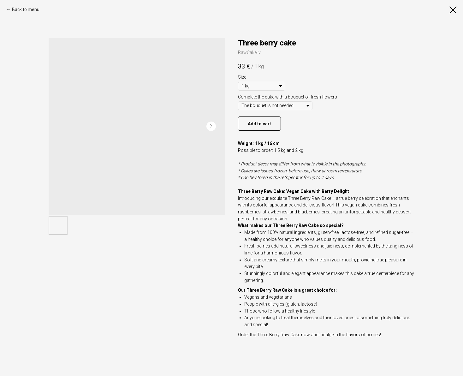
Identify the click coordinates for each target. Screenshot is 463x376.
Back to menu (25, 9)
